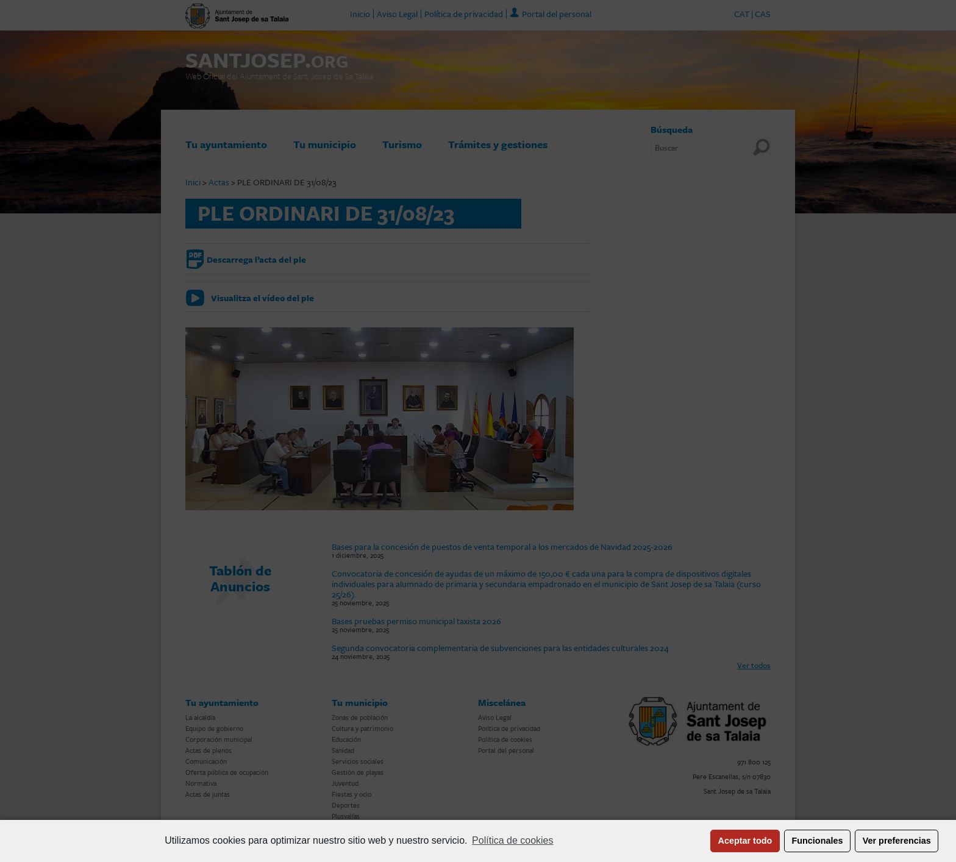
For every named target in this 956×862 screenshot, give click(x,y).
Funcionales (817, 841)
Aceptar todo (745, 841)
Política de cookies (512, 840)
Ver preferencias (897, 841)
